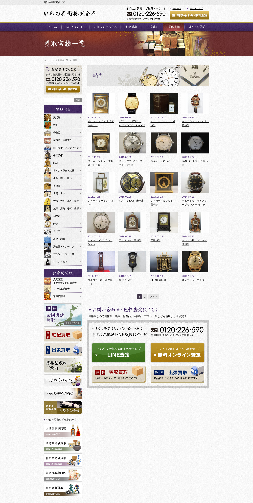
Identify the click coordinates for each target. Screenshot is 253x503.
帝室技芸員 (59, 296)
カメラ (56, 231)
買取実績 (173, 26)
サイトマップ (196, 8)
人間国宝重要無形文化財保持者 (64, 281)
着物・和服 (59, 239)
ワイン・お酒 (60, 261)
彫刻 (55, 163)
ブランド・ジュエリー (64, 254)
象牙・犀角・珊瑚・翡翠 (66, 208)
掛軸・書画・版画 (62, 178)
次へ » (153, 296)
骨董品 (56, 132)
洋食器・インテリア (63, 246)
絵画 (55, 125)
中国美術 (58, 155)
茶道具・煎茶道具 (62, 140)
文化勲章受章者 (61, 288)
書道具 (56, 185)
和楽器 (56, 216)
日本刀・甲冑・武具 (63, 170)
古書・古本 (59, 193)
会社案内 (177, 8)
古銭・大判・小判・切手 (66, 201)
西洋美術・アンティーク (66, 147)
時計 (55, 223)
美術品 (56, 117)
